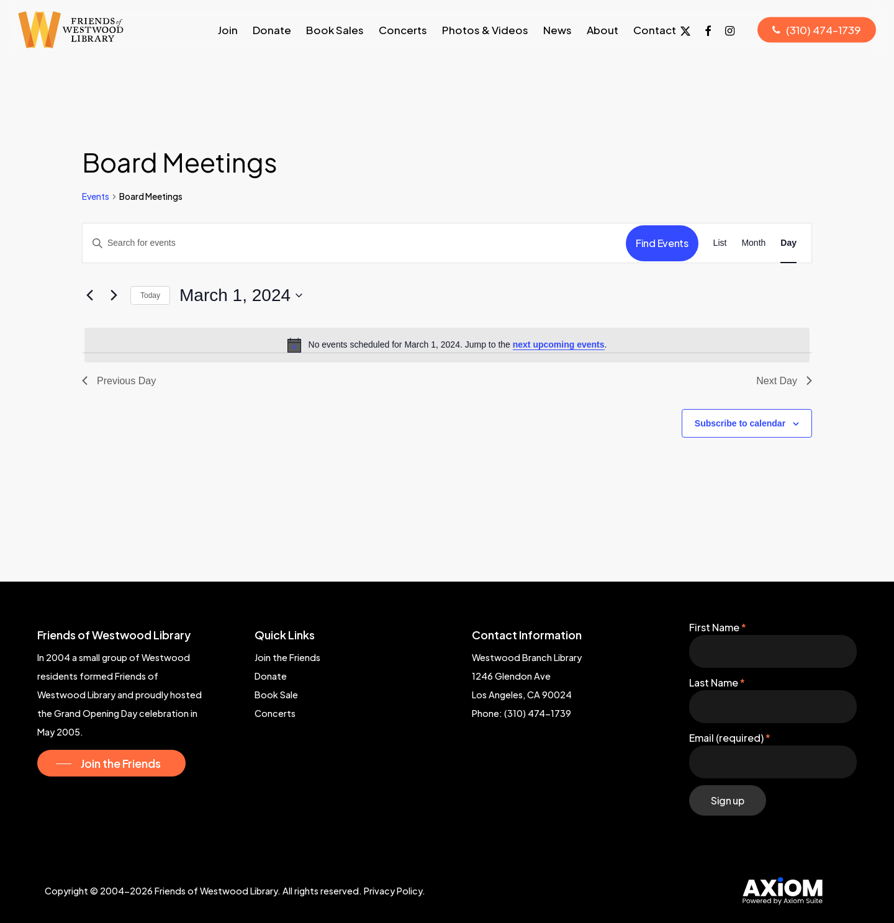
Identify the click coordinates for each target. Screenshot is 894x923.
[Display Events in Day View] (788, 243)
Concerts (275, 713)
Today (150, 295)
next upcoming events (559, 344)
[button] (111, 763)
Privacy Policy (393, 890)
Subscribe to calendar (740, 423)
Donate (271, 676)
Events (95, 196)
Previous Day (119, 381)
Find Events (662, 243)
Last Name (717, 682)
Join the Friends (287, 657)
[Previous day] (89, 295)
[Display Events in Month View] (753, 243)
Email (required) (729, 737)
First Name (717, 627)
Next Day (784, 381)
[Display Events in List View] (720, 243)
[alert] (447, 345)
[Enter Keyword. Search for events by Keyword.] (354, 243)
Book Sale (276, 694)
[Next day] (113, 295)
